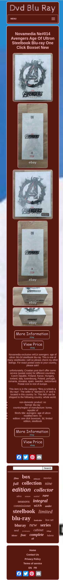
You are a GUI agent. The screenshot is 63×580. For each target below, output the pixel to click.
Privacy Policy (33, 559)
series (45, 525)
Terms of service (32, 563)
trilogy (49, 531)
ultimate (37, 479)
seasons (24, 501)
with (38, 506)
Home (32, 550)
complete (37, 535)
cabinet (38, 530)
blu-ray (21, 518)
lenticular (38, 520)
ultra (19, 496)
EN (30, 567)
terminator (26, 531)
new (33, 524)
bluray (20, 525)
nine (48, 483)
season (27, 496)
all (32, 538)
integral (40, 500)
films (16, 478)
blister (14, 535)
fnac (23, 535)
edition (21, 489)
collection (32, 483)
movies (47, 478)
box (26, 477)
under (48, 506)
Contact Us (33, 554)
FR (35, 567)
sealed (36, 496)
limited (45, 511)
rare (46, 495)
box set (49, 520)
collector (43, 490)
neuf (16, 530)
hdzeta (50, 535)
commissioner (22, 506)
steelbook (24, 511)
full (15, 483)
